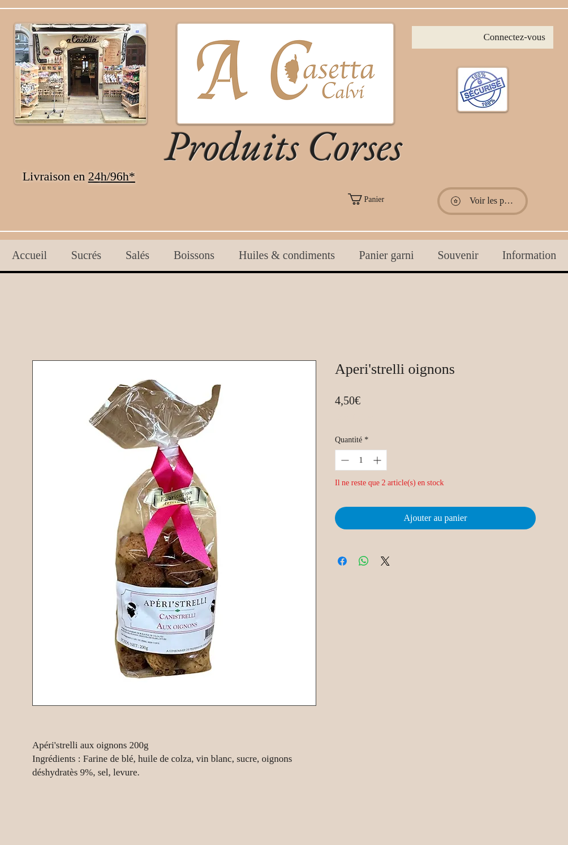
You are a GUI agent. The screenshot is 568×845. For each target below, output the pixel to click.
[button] (390, 199)
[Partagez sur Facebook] (342, 561)
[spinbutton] (361, 460)
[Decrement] (344, 460)
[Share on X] (385, 561)
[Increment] (378, 460)
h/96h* (118, 176)
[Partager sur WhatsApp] (364, 561)
